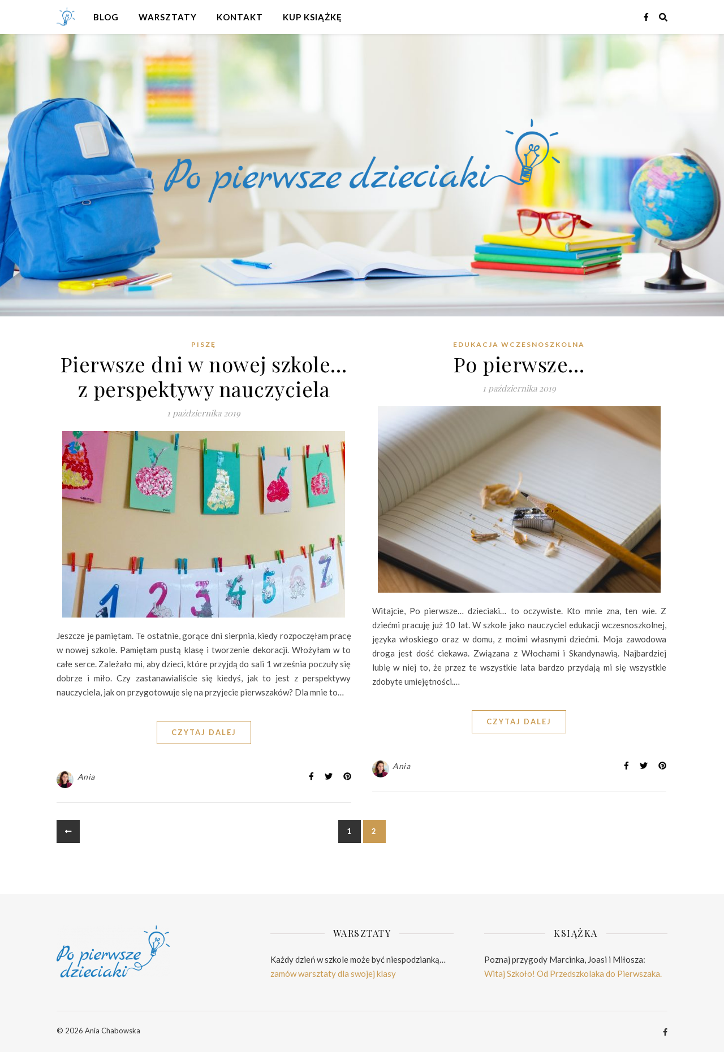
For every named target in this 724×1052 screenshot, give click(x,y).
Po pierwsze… (519, 363)
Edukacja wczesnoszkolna (519, 344)
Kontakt (240, 17)
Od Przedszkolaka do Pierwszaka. (599, 973)
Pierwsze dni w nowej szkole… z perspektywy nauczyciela (204, 376)
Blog (106, 17)
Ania (86, 776)
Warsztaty (168, 17)
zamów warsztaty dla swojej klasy (333, 973)
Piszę (203, 344)
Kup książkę (312, 17)
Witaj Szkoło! (509, 973)
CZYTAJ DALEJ (203, 732)
